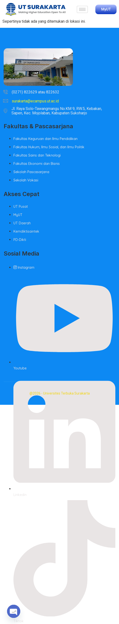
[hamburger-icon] (82, 9)
